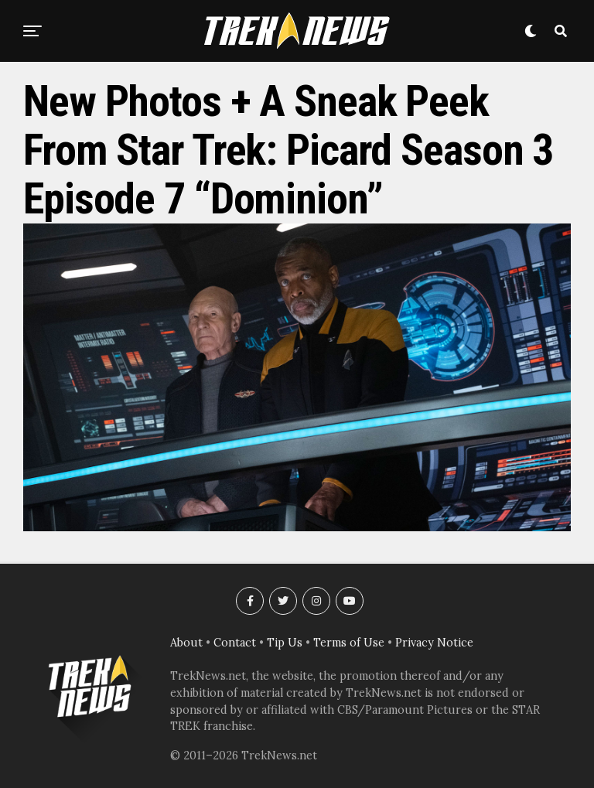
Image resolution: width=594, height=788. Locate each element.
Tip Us (284, 643)
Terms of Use (348, 643)
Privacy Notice (434, 643)
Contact (234, 643)
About (186, 643)
